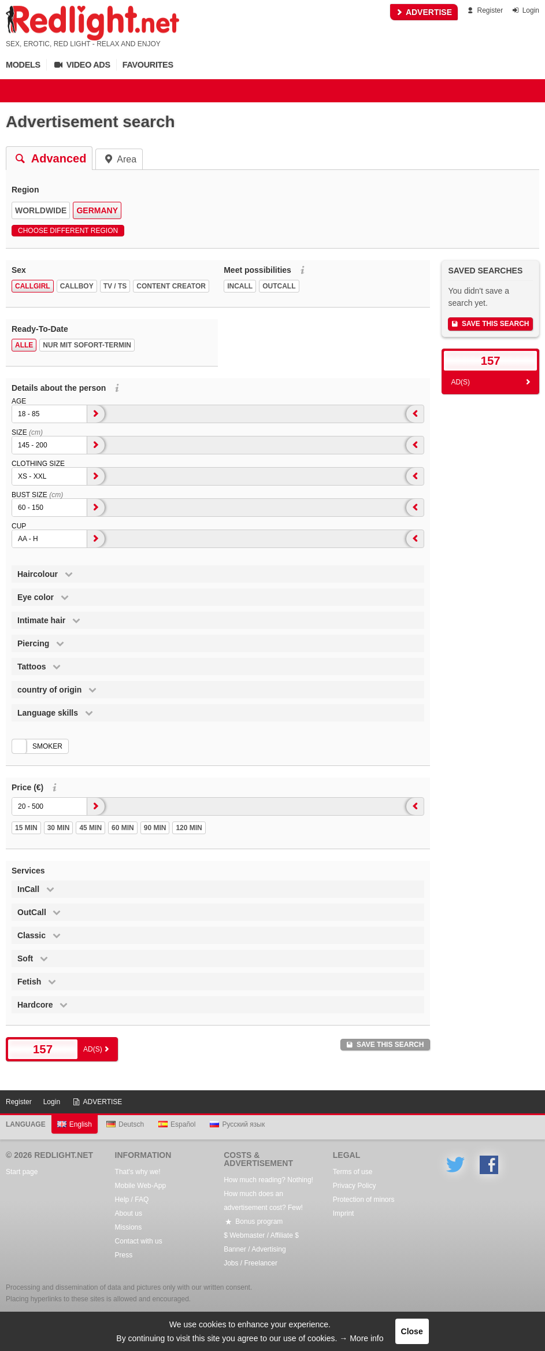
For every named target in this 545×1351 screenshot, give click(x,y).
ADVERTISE (424, 12)
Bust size (37, 494)
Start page (22, 1172)
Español (176, 1124)
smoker (47, 746)
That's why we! (138, 1172)
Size (27, 432)
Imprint (343, 1213)
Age (19, 401)
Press (124, 1255)
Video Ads (81, 64)
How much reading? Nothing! (268, 1180)
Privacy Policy (354, 1186)
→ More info (361, 1338)
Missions (128, 1227)
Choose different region (68, 231)
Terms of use (353, 1172)
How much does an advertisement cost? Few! (263, 1201)
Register (484, 10)
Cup (19, 526)
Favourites (148, 64)
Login (525, 10)
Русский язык (237, 1124)
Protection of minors (364, 1199)
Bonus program (253, 1221)
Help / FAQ (132, 1199)
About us (128, 1213)
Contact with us (138, 1241)
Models (23, 64)
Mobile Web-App (140, 1186)
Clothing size (38, 463)
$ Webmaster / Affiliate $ (261, 1235)
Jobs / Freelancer (250, 1263)
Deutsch (125, 1124)
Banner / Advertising (255, 1249)
